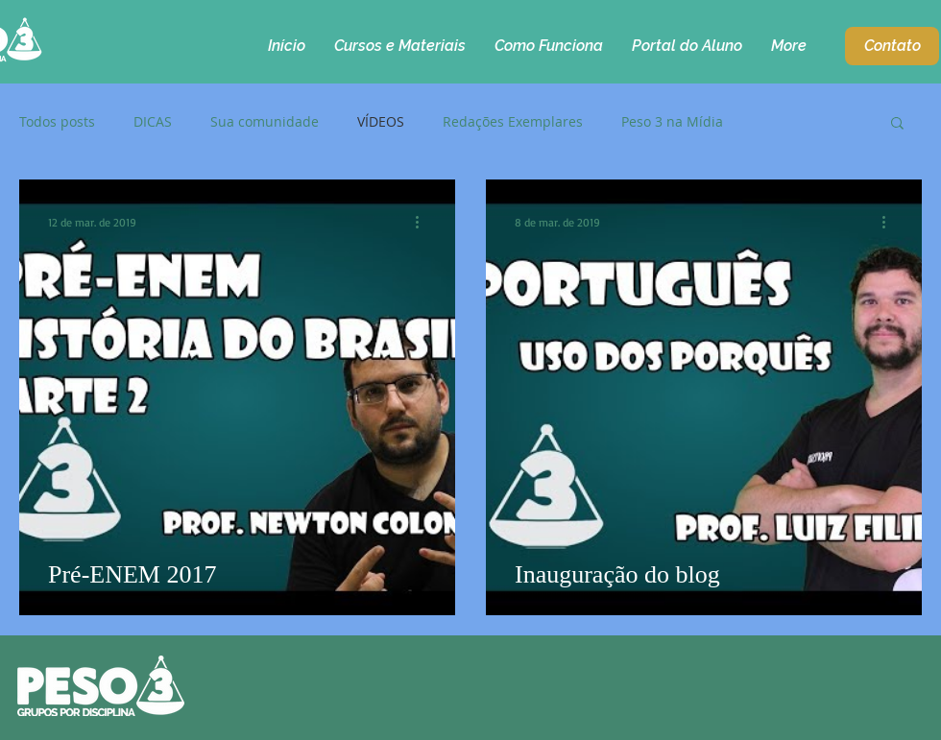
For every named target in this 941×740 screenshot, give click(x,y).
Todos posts (57, 122)
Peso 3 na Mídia (672, 122)
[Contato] (892, 46)
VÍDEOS (380, 122)
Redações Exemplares (513, 122)
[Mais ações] (423, 221)
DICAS (152, 122)
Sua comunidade (264, 122)
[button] (897, 124)
